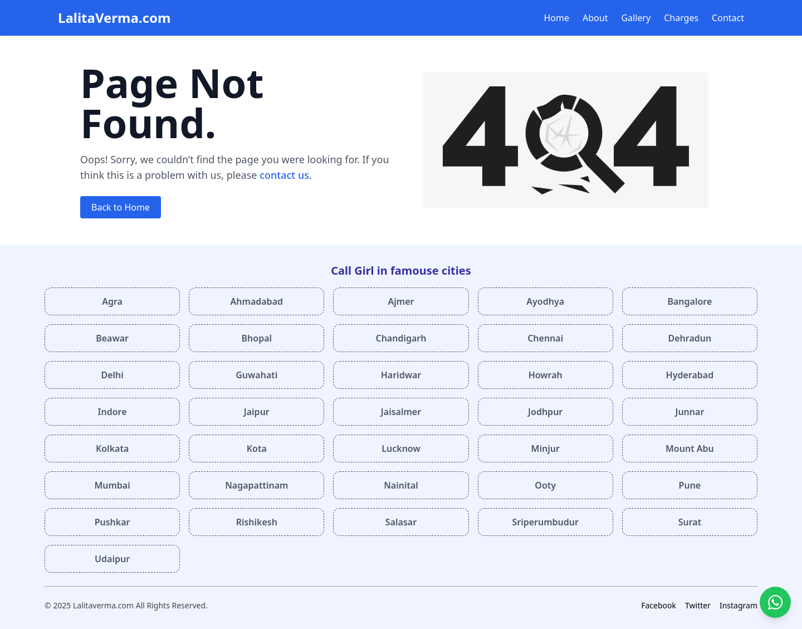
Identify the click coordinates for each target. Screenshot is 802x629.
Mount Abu (690, 448)
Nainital (401, 485)
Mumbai (112, 485)
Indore (112, 412)
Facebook (658, 605)
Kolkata (112, 448)
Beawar (112, 338)
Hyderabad (690, 375)
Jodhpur (545, 412)
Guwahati (256, 375)
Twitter (698, 605)
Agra (112, 301)
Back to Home (120, 207)
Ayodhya (545, 301)
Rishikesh (256, 522)
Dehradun (690, 338)
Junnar (689, 412)
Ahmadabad (257, 301)
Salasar (401, 522)
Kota (257, 448)
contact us (284, 175)
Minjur (545, 448)
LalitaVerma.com (114, 17)
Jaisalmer (401, 412)
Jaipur (257, 412)
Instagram (738, 605)
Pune (690, 485)
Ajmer (401, 301)
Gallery (636, 18)
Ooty (545, 485)
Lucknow (401, 448)
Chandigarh (400, 338)
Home (557, 18)
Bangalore (689, 301)
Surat (690, 522)
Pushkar (112, 522)
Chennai (545, 338)
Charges (681, 18)
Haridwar (401, 375)
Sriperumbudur (545, 522)
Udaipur (112, 559)
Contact (728, 18)
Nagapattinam (256, 485)
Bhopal (257, 338)
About (595, 18)
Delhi (112, 375)
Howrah (546, 375)
